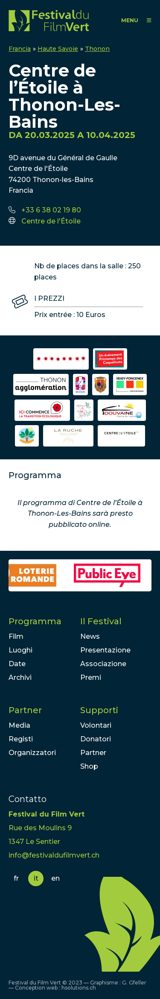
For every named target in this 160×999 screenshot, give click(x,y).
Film (16, 636)
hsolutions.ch (78, 987)
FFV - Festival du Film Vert (48, 20)
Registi (21, 739)
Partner (25, 710)
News (90, 636)
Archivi (20, 677)
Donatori (95, 739)
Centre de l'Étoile (51, 221)
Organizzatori (32, 753)
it (36, 878)
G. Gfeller (134, 982)
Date (17, 664)
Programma (35, 621)
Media (19, 725)
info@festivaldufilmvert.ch (54, 855)
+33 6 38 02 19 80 (51, 210)
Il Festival (101, 621)
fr (16, 878)
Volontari (95, 725)
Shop (89, 766)
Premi (90, 677)
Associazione (103, 664)
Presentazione (105, 650)
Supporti (99, 710)
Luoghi (20, 650)
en (55, 878)
